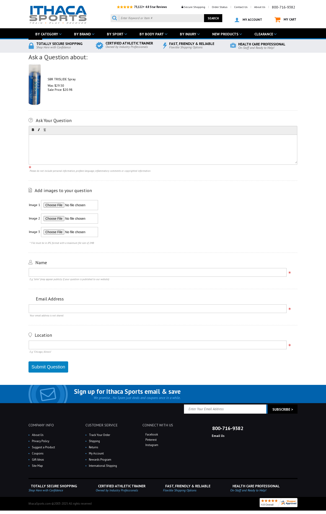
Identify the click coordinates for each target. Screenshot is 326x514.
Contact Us (241, 7)
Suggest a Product (43, 447)
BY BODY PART (152, 34)
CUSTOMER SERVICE (101, 425)
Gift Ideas (38, 460)
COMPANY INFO (41, 425)
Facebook (151, 434)
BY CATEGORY (46, 34)
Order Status (220, 7)
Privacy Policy (40, 441)
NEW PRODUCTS (225, 34)
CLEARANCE (263, 34)
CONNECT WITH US (157, 425)
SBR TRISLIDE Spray (62, 79)
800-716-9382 (283, 7)
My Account (96, 453)
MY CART (285, 19)
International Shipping (103, 466)
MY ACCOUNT (248, 20)
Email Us (218, 436)
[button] (33, 130)
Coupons (38, 453)
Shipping (94, 441)
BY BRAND (82, 34)
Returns (93, 447)
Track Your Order (99, 435)
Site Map (37, 466)
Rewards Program (100, 460)
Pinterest (151, 440)
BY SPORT (115, 34)
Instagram (151, 445)
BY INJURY (188, 34)
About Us (259, 7)
